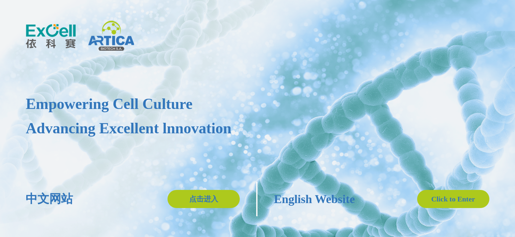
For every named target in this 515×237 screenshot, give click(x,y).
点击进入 (203, 199)
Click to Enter (453, 199)
